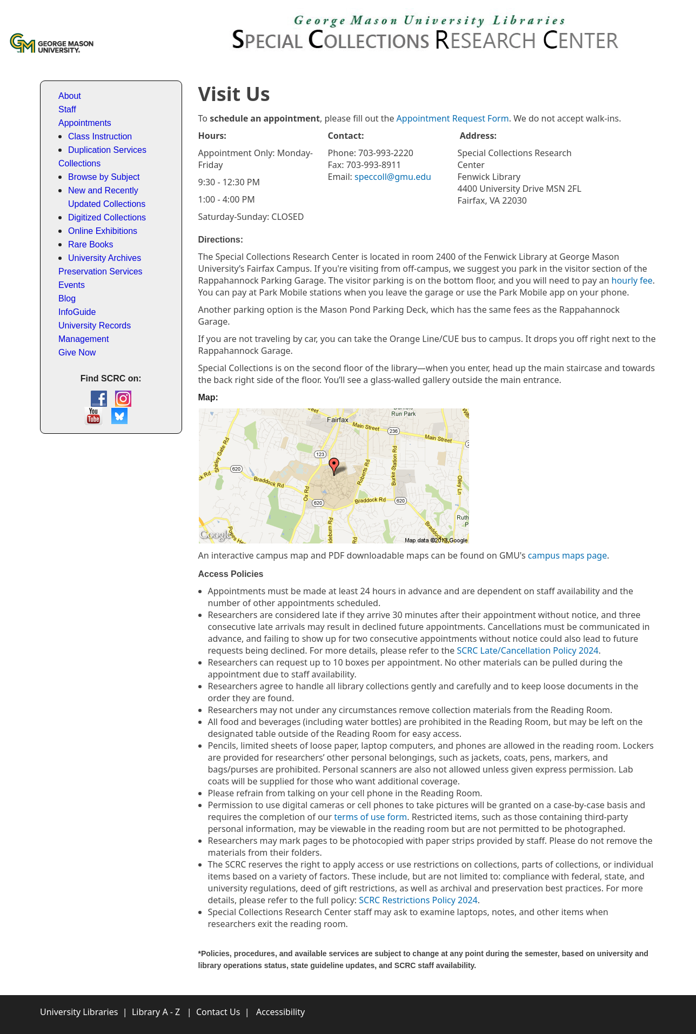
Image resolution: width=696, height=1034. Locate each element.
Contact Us (218, 1012)
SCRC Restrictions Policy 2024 (418, 900)
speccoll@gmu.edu (392, 177)
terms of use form (370, 817)
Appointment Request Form (453, 118)
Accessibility (280, 1012)
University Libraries (79, 1012)
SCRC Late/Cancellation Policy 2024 (527, 650)
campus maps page (567, 555)
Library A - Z (156, 1012)
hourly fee (632, 280)
